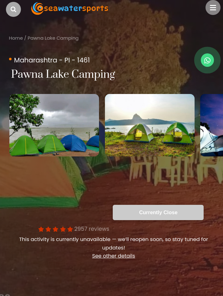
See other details (113, 255)
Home (16, 38)
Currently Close (158, 212)
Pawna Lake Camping (52, 38)
